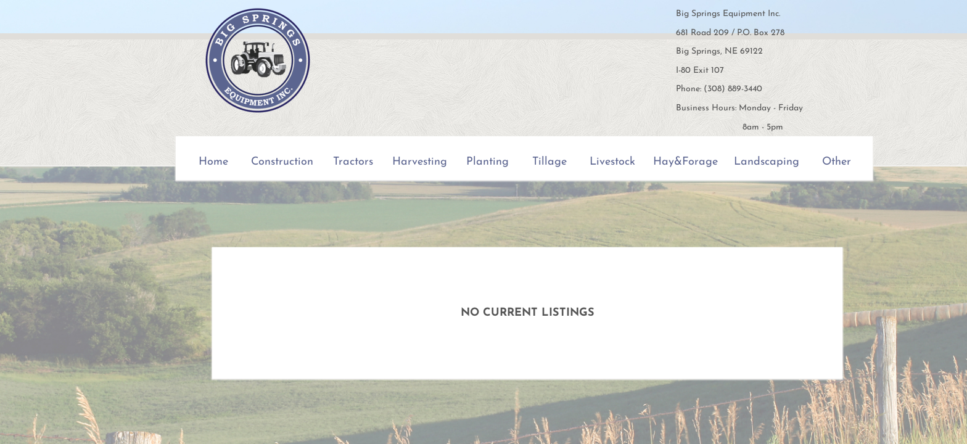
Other (836, 162)
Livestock (612, 162)
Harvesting (419, 162)
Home (213, 162)
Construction (282, 162)
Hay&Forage (685, 162)
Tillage (549, 162)
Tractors (353, 162)
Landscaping (766, 162)
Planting (487, 162)
